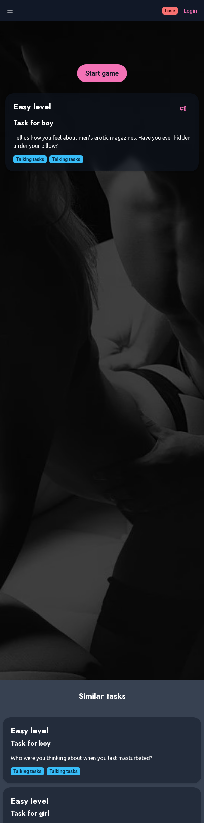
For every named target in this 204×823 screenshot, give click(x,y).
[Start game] (102, 73)
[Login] (190, 11)
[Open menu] (10, 11)
